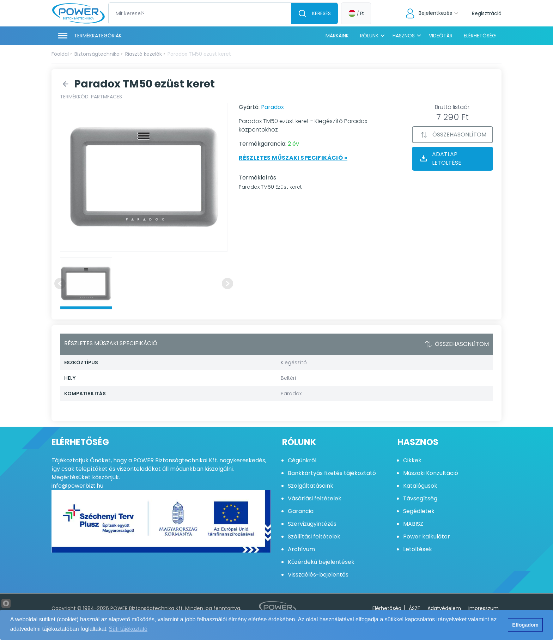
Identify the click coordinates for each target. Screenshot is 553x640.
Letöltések (417, 549)
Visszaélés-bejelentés (318, 575)
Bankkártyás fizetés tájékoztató (332, 473)
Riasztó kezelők (143, 53)
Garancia (301, 511)
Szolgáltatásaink (310, 486)
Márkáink (337, 35)
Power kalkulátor (426, 536)
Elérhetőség (480, 35)
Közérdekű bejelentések (321, 562)
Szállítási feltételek (314, 536)
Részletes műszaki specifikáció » (293, 158)
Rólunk (369, 35)
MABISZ (413, 524)
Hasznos (404, 35)
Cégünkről (302, 460)
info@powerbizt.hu (77, 486)
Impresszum (483, 608)
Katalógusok (420, 486)
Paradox (272, 107)
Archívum (301, 549)
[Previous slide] (60, 283)
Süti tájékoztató (128, 629)
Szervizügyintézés (312, 524)
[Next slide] (227, 283)
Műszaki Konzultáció (430, 473)
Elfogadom (525, 625)
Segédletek (419, 511)
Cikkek (412, 460)
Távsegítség (420, 498)
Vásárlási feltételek (314, 498)
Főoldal (60, 53)
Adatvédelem (444, 608)
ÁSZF (414, 608)
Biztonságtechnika (97, 53)
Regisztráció (487, 13)
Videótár (440, 35)
